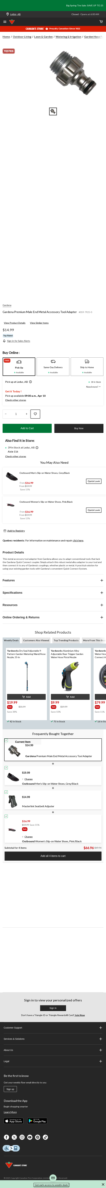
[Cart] (101, 21)
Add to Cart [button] (27, 428)
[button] (30, 382)
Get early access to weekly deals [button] (51, 1184)
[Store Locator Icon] (7, 14)
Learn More (10, 1112)
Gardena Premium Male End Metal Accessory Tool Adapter (40, 312)
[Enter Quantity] (16, 414)
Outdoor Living (22, 36)
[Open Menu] (5, 22)
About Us (53, 1050)
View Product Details (14, 322)
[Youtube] (29, 1137)
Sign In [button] (53, 1008)
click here (78, 540)
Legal (53, 1061)
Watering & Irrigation (68, 36)
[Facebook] (6, 1137)
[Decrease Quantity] (5, 414)
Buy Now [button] (78, 428)
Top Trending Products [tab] (66, 640)
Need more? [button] (93, 386)
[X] (14, 1137)
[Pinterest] (37, 1137)
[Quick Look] (93, 481)
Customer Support (53, 1027)
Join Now (79, 1015)
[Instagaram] (22, 1137)
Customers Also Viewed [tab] (36, 640)
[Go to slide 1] (53, 111)
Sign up (10, 1089)
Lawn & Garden (43, 36)
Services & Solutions (53, 1039)
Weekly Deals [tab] (11, 640)
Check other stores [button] (15, 400)
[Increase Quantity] (26, 414)
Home (6, 36)
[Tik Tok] (45, 1137)
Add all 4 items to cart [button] (53, 856)
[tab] (19, 366)
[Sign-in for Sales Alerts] (16, 341)
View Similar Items (39, 322)
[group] (12, 706)
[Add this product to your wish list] (35, 414)
